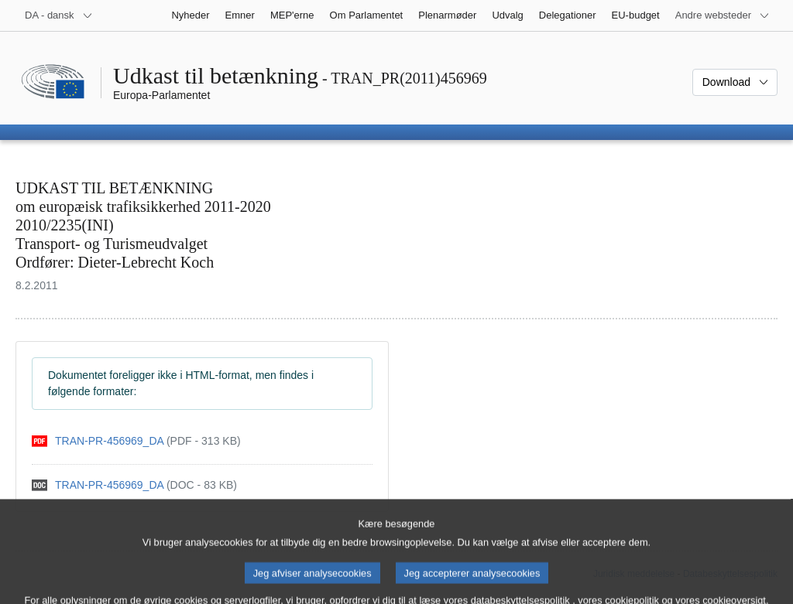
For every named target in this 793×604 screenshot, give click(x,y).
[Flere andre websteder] (723, 15)
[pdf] (136, 441)
